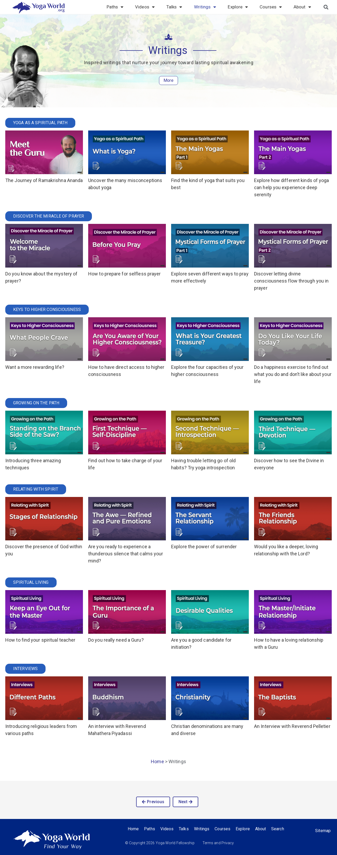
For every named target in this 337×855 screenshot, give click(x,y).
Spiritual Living (31, 582)
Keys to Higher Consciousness (47, 309)
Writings (205, 7)
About (302, 7)
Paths (115, 7)
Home (157, 761)
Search (277, 828)
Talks (174, 7)
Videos (145, 7)
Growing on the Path (36, 402)
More (168, 80)
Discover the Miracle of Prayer (48, 216)
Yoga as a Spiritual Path (40, 122)
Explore (238, 7)
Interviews (25, 668)
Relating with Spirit (35, 489)
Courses (271, 7)
